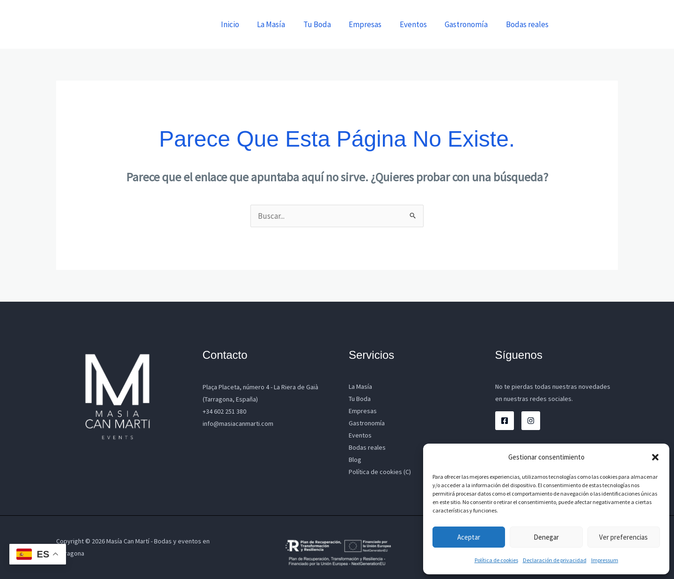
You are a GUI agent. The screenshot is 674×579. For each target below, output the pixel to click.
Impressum (604, 560)
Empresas (372, 24)
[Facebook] (504, 420)
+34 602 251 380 (224, 411)
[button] (655, 457)
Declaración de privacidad (554, 560)
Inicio (243, 24)
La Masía (283, 24)
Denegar (546, 537)
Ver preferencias (623, 537)
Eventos (418, 24)
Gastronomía (469, 24)
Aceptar (468, 537)
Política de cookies (496, 560)
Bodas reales (528, 24)
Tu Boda (326, 24)
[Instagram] (530, 420)
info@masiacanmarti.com (238, 423)
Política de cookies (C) (380, 472)
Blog (355, 459)
